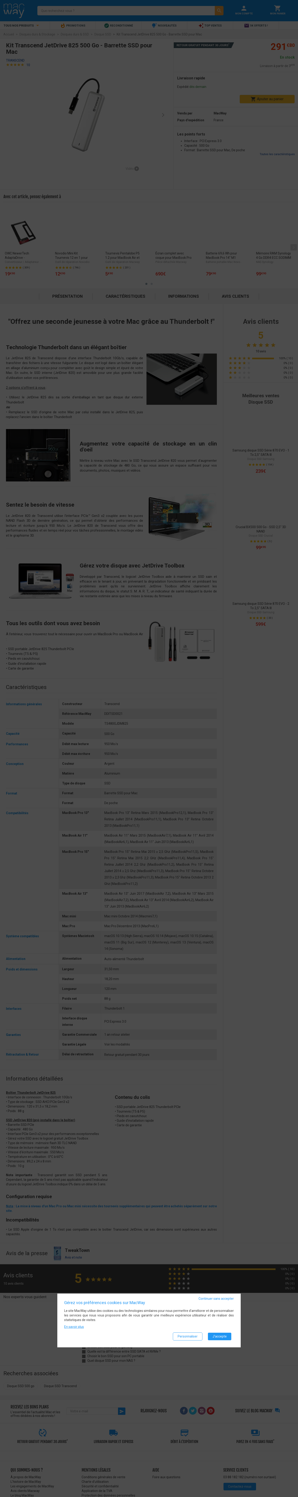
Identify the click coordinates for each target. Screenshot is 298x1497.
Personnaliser (188, 1336)
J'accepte (219, 1336)
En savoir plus (74, 1327)
